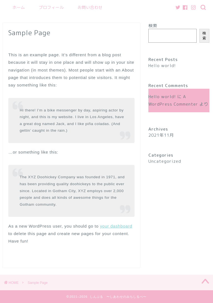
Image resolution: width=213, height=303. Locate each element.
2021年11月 (161, 135)
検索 (152, 26)
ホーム (18, 7)
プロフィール (51, 7)
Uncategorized (164, 161)
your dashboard (116, 226)
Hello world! (162, 65)
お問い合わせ (90, 7)
